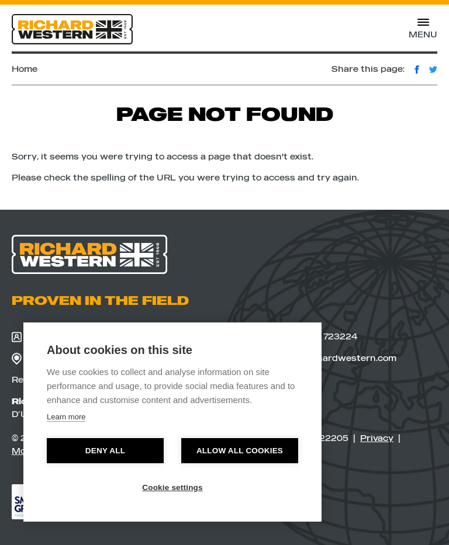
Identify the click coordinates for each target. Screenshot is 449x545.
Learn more (66, 416)
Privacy (376, 438)
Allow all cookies (239, 450)
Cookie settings (172, 487)
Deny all (105, 450)
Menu (423, 31)
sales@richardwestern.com (327, 359)
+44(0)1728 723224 (307, 336)
